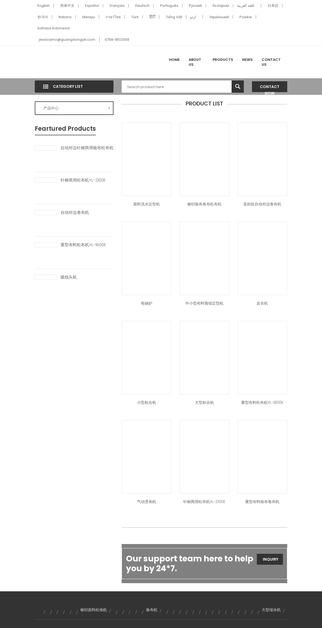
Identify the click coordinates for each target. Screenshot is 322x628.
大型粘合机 (204, 402)
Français (117, 5)
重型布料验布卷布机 (262, 501)
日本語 (273, 5)
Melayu (88, 17)
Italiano (65, 17)
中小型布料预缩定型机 (204, 303)
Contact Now (269, 88)
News (247, 59)
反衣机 (262, 303)
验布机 (151, 610)
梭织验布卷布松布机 (204, 204)
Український (219, 17)
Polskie (245, 17)
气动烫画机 (146, 501)
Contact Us (271, 62)
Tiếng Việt (174, 17)
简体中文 (67, 5)
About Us (195, 62)
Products (223, 59)
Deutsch (142, 5)
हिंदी (152, 17)
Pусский (195, 5)
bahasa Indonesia (53, 28)
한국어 (42, 17)
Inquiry (270, 559)
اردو (193, 17)
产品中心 (76, 108)
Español (92, 5)
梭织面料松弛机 (93, 610)
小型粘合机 (146, 402)
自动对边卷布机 (75, 212)
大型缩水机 (271, 610)
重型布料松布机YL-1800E (83, 245)
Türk (135, 17)
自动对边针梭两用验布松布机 (87, 148)
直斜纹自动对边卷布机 (262, 204)
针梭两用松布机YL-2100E (83, 180)
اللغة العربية (245, 5)
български (221, 5)
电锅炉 (146, 303)
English (43, 5)
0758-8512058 (117, 39)
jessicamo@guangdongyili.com (67, 39)
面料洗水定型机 (146, 204)
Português (169, 5)
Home (174, 59)
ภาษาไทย (113, 17)
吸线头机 (69, 277)
